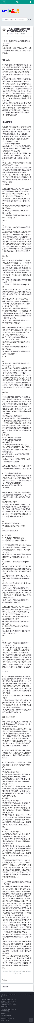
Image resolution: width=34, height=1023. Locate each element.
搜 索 (29, 19)
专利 (6, 980)
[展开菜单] (3, 2)
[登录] (31, 2)
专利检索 (10, 33)
